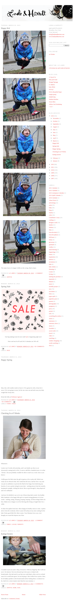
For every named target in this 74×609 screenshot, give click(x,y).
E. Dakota (52, 84)
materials (51, 279)
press (50, 308)
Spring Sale (5, 286)
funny (9, 403)
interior (51, 259)
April (54, 138)
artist (50, 205)
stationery (52, 321)
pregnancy (52, 306)
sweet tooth (52, 331)
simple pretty (52, 94)
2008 (52, 175)
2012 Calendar (53, 190)
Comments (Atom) (14, 598)
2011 (52, 167)
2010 (52, 170)
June (54, 132)
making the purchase (55, 276)
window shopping (54, 341)
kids (18, 587)
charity (51, 212)
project (51, 311)
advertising (52, 203)
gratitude (51, 244)
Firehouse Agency (16, 397)
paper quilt (52, 296)
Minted (51, 281)
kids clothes (52, 267)
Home (23, 594)
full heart (51, 237)
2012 (52, 164)
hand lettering (53, 249)
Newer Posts (4, 594)
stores (50, 326)
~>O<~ (51, 106)
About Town (52, 200)
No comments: (39, 346)
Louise (14, 524)
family (9, 524)
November (56, 118)
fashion (51, 227)
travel (50, 333)
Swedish (51, 328)
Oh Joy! (51, 89)
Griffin (9, 277)
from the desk (53, 232)
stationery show (53, 323)
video (14, 403)
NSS (50, 294)
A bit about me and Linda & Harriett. (59, 68)
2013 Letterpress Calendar (56, 193)
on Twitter (52, 54)
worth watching (53, 343)
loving (51, 274)
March (55, 141)
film (50, 230)
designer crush (53, 222)
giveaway (51, 242)
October (55, 121)
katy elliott (52, 87)
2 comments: (38, 584)
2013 (52, 116)
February (55, 158)
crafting (51, 220)
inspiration (52, 257)
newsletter (52, 291)
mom (50, 284)
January (55, 161)
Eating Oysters (7, 534)
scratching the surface (55, 316)
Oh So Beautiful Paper (55, 92)
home (14, 587)
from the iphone (53, 235)
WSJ (50, 345)
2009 (52, 173)
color (50, 215)
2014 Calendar (53, 198)
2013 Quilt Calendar (55, 195)
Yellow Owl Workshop (55, 104)
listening (51, 269)
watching (51, 338)
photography (52, 303)
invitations (52, 262)
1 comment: (39, 273)
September (56, 124)
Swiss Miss (52, 102)
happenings (52, 252)
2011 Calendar (53, 188)
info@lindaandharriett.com (56, 34)
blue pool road (53, 79)
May (54, 135)
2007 (52, 178)
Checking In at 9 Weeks (10, 413)
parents (20, 524)
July (54, 129)
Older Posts (42, 594)
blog (50, 210)
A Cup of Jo (52, 77)
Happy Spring (6, 360)
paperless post (53, 299)
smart (50, 318)
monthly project (53, 286)
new (50, 289)
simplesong (52, 97)
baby (50, 207)
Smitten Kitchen (53, 99)
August (55, 127)
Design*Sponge (53, 82)
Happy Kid (5, 28)
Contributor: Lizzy (54, 217)
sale (27, 337)
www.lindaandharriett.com (56, 36)
